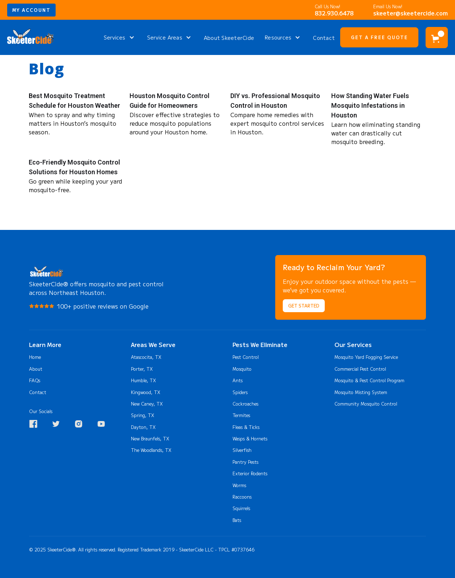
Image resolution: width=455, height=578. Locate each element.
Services (115, 37)
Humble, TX (143, 380)
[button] (120, 37)
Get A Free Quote (379, 37)
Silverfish (242, 450)
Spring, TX (142, 415)
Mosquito (242, 369)
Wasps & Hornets (250, 438)
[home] (30, 37)
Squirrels (241, 508)
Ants (238, 380)
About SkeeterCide (229, 37)
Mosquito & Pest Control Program (369, 380)
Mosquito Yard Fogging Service (366, 357)
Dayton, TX (143, 427)
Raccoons (242, 497)
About (35, 369)
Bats (237, 520)
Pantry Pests (245, 462)
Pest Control (246, 357)
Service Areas (164, 37)
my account (31, 10)
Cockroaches (245, 404)
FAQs (34, 380)
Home (35, 357)
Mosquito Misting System (360, 392)
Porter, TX (142, 369)
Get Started (303, 305)
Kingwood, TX (145, 392)
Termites (241, 415)
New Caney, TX (147, 404)
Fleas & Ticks (246, 427)
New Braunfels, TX (150, 438)
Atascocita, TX (146, 357)
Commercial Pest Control (360, 369)
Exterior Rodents (250, 473)
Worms (239, 485)
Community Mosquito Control (365, 404)
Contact (324, 37)
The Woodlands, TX (151, 450)
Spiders (240, 392)
